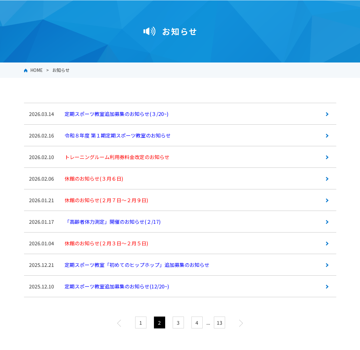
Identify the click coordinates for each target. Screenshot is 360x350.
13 (219, 322)
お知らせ (61, 70)
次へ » (239, 322)
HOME (36, 70)
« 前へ (121, 322)
